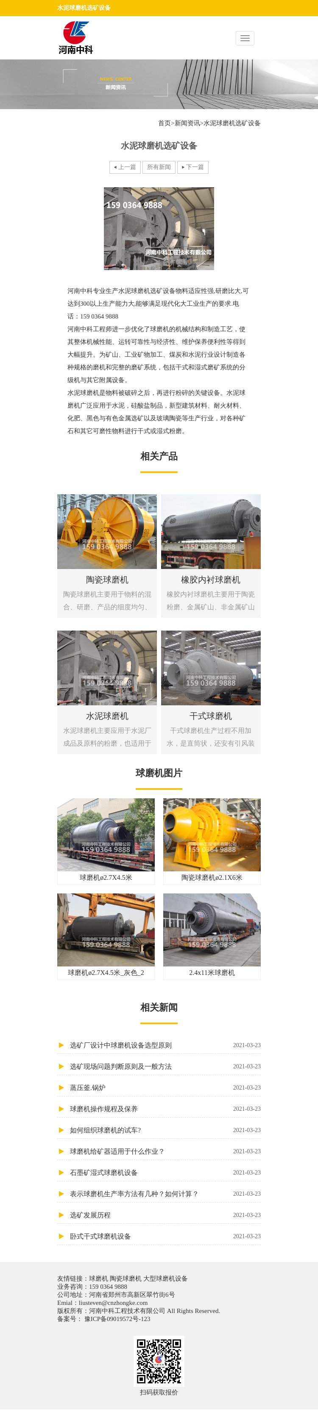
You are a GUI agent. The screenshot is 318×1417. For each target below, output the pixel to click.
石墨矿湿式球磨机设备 (165, 1172)
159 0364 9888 (108, 1286)
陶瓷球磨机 (126, 1278)
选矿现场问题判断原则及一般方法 (165, 1066)
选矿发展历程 (165, 1215)
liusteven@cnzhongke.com (113, 1302)
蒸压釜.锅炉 (165, 1087)
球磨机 (99, 1278)
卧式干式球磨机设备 (165, 1236)
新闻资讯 (187, 123)
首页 (164, 123)
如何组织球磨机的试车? (165, 1130)
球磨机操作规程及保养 (165, 1109)
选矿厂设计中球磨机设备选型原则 (165, 1045)
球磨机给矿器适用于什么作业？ (165, 1151)
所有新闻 (159, 167)
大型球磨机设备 (165, 1278)
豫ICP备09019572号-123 (117, 1319)
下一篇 (195, 167)
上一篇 (127, 167)
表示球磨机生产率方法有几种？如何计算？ (165, 1194)
